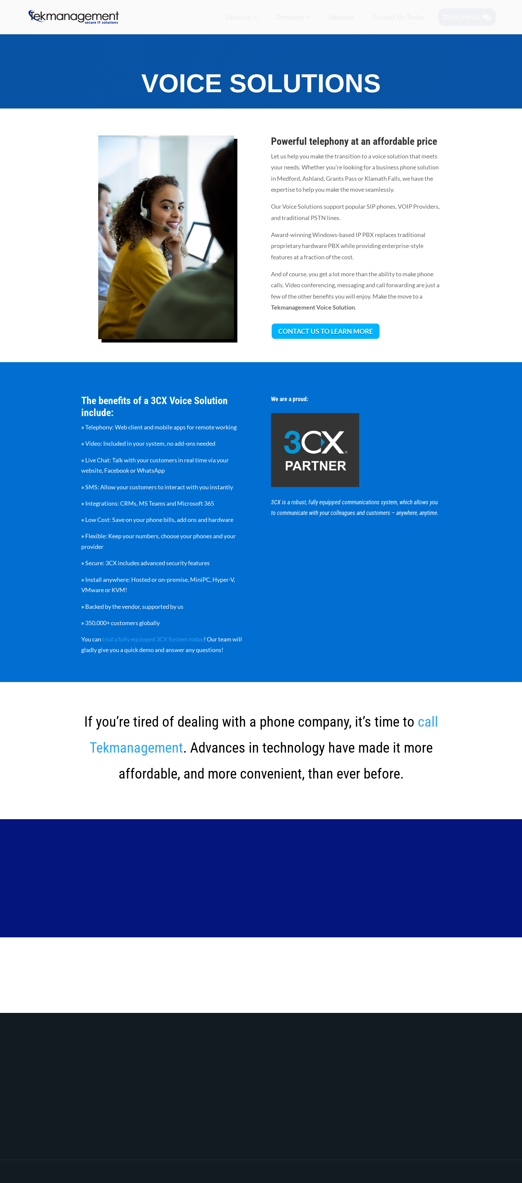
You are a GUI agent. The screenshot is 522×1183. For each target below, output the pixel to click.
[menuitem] (241, 17)
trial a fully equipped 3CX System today (153, 639)
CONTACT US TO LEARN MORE (325, 331)
